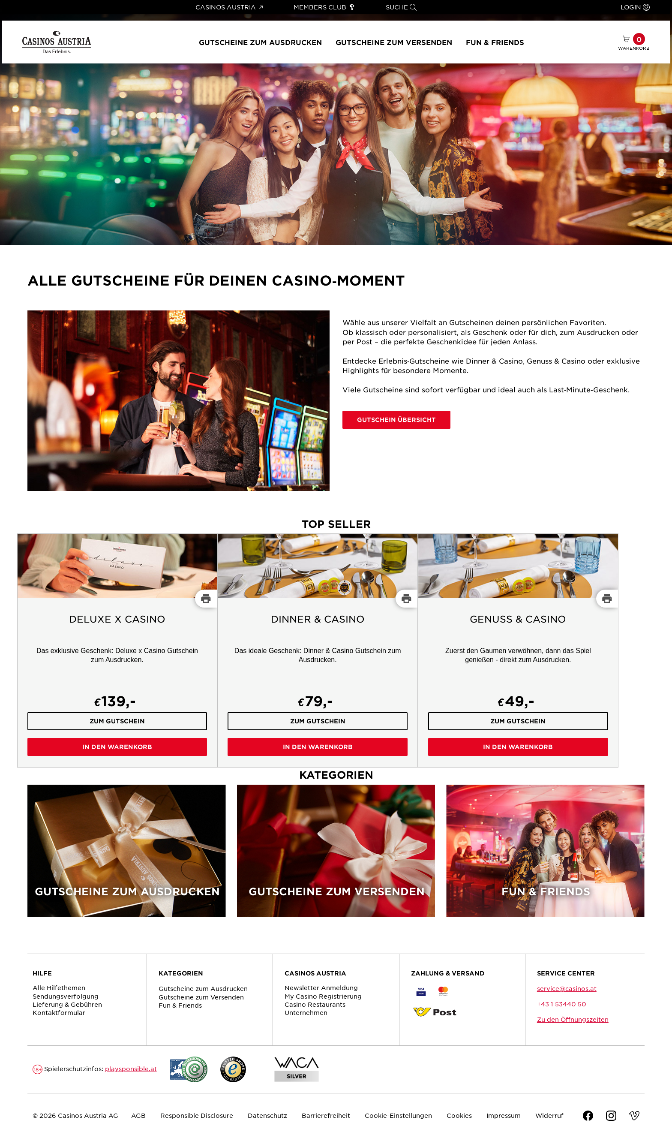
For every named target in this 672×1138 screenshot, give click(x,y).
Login (635, 7)
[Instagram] (611, 1117)
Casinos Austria (228, 7)
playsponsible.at (131, 1068)
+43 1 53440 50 (561, 1004)
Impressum (503, 1115)
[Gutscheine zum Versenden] (336, 856)
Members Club (324, 7)
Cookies (459, 1115)
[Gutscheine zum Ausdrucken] (126, 856)
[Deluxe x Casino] (117, 650)
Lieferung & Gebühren (67, 1004)
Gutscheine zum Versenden (394, 42)
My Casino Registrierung (323, 996)
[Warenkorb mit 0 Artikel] (634, 42)
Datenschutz (267, 1115)
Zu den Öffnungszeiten (573, 1019)
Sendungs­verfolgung (66, 996)
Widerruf (549, 1115)
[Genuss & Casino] (518, 650)
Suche (401, 7)
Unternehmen (306, 1012)
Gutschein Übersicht (396, 419)
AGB (138, 1115)
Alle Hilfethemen (59, 987)
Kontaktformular (59, 1012)
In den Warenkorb (117, 746)
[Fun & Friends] (545, 856)
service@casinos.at (567, 988)
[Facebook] (588, 1117)
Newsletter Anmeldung (321, 987)
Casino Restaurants (315, 1004)
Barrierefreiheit (326, 1115)
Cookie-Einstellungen (398, 1115)
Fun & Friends (495, 42)
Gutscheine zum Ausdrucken (260, 42)
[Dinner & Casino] (317, 650)
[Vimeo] (634, 1117)
